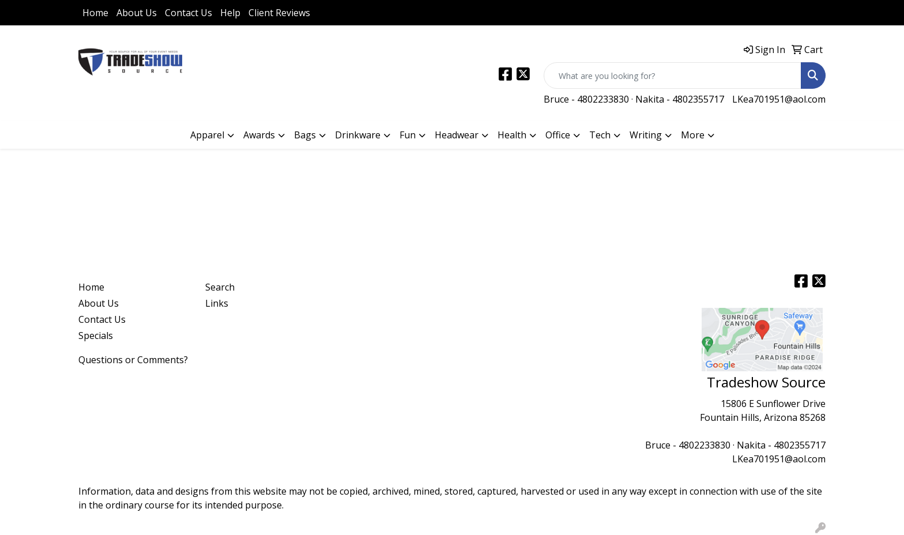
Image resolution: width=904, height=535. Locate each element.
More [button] (693, 135)
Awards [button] (259, 135)
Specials (95, 335)
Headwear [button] (457, 135)
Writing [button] (646, 135)
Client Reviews (279, 12)
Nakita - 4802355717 (679, 99)
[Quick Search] (672, 75)
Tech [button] (600, 135)
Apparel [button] (207, 135)
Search (220, 287)
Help (230, 12)
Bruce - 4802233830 (586, 99)
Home (95, 12)
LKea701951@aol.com (779, 99)
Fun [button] (408, 135)
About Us (136, 12)
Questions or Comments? (133, 359)
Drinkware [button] (358, 135)
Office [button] (557, 135)
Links (216, 303)
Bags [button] (305, 135)
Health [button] (512, 135)
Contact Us (188, 12)
